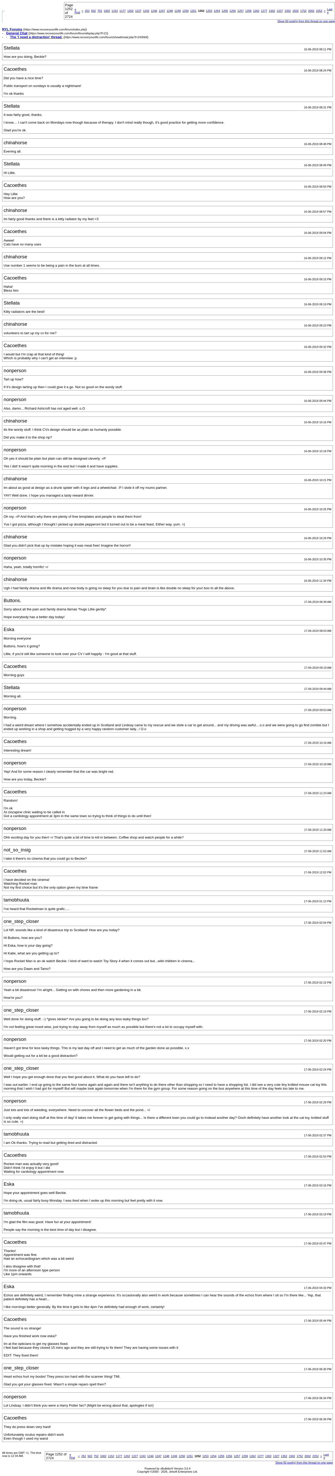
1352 (287, 10)
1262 (256, 10)
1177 (122, 10)
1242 (146, 10)
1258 (248, 10)
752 (99, 10)
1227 (138, 10)
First (77, 11)
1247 (162, 10)
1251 (193, 10)
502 (93, 10)
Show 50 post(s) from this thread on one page (306, 21)
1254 (217, 10)
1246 (154, 10)
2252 (319, 10)
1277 (264, 10)
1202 (130, 10)
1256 (233, 10)
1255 (225, 10)
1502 (295, 10)
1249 (177, 10)
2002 (311, 10)
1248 (170, 10)
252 (87, 10)
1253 (209, 10)
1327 (280, 10)
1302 (272, 10)
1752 (303, 10)
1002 (107, 10)
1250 (185, 10)
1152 (115, 10)
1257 (240, 10)
